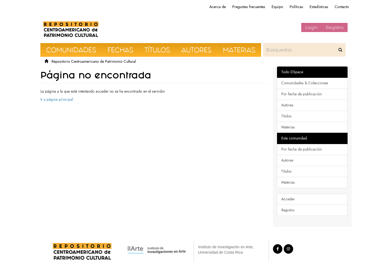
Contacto (342, 6)
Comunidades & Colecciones (304, 83)
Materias (288, 127)
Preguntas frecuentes (248, 6)
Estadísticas (319, 6)
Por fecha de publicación (301, 94)
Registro (335, 27)
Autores (287, 105)
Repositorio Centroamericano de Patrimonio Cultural (93, 61)
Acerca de (217, 6)
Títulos (286, 116)
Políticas (296, 6)
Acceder (288, 199)
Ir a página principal (56, 99)
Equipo (277, 6)
